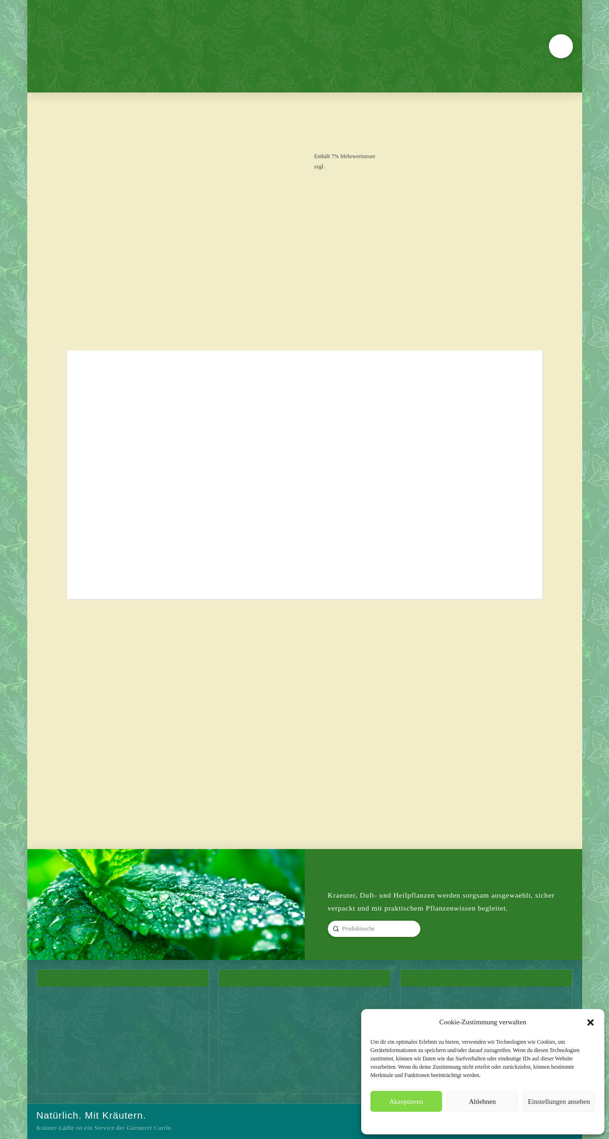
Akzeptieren (406, 1101)
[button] (590, 1022)
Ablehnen (482, 1101)
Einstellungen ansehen (559, 1101)
